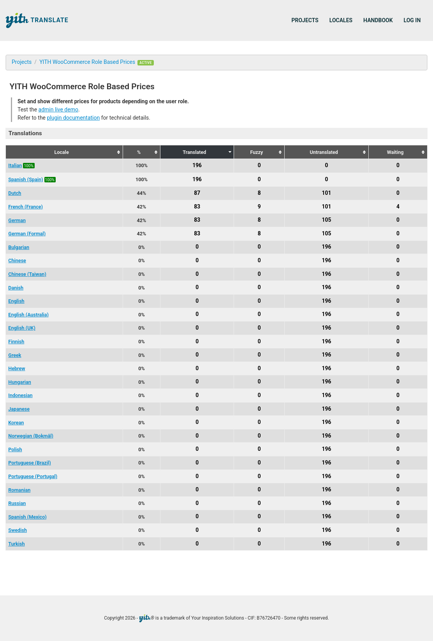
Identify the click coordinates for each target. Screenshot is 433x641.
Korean (16, 423)
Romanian (19, 490)
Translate (37, 20)
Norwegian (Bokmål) (30, 436)
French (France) (25, 207)
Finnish (16, 341)
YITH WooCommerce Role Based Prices (87, 62)
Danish (15, 288)
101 (326, 193)
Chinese (17, 260)
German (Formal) (27, 234)
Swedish (17, 530)
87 (197, 193)
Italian (15, 165)
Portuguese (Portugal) (32, 476)
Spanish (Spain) (25, 179)
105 (326, 220)
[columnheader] (64, 152)
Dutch (14, 193)
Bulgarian (18, 247)
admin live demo (58, 109)
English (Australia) (28, 315)
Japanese (19, 409)
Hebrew (16, 368)
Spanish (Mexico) (27, 517)
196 (197, 165)
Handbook (378, 20)
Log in (412, 20)
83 (197, 206)
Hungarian (19, 382)
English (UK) (21, 328)
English (16, 301)
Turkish (16, 544)
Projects (305, 20)
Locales (340, 20)
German (17, 220)
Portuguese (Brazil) (29, 463)
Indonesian (20, 395)
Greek (14, 355)
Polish (15, 449)
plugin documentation (73, 118)
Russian (17, 503)
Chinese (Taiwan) (27, 274)
